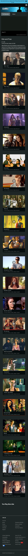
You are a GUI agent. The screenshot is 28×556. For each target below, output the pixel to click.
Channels (4, 527)
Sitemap (16, 540)
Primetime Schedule (19, 522)
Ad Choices (4, 539)
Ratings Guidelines (6, 540)
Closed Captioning (6, 535)
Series (3, 522)
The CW (2, 4)
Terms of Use (18, 544)
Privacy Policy (17, 1)
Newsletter (17, 526)
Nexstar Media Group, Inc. (20, 537)
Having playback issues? (21, 34)
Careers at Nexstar (19, 539)
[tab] (5, 14)
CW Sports (4, 526)
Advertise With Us (6, 542)
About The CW (18, 535)
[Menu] (26, 5)
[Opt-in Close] (26, 1)
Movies (3, 524)
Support (4, 529)
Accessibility (4, 537)
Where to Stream (18, 524)
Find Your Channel (19, 527)
